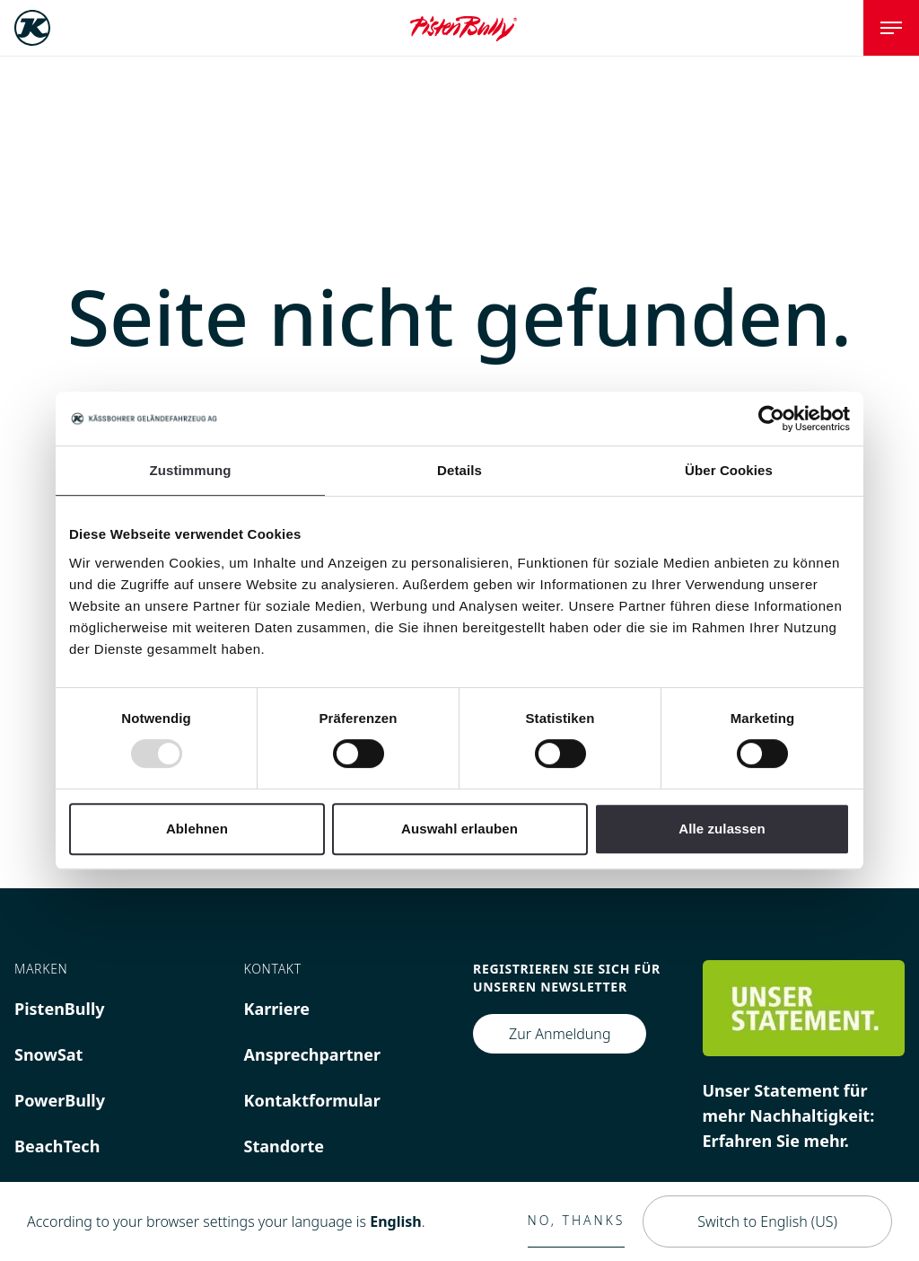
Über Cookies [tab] (729, 470)
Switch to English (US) (767, 1221)
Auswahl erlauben (459, 828)
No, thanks (577, 1220)
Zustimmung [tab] (191, 470)
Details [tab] (459, 470)
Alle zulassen (721, 828)
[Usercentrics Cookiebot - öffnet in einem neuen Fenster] (771, 418)
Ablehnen (197, 828)
